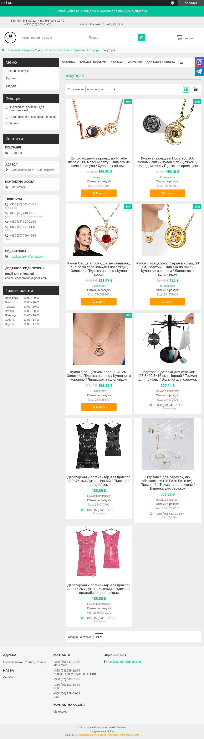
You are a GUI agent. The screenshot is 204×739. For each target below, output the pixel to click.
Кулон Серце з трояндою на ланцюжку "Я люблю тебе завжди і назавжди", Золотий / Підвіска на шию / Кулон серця (98, 269)
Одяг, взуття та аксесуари (52, 50)
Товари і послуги (93, 62)
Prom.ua (121, 727)
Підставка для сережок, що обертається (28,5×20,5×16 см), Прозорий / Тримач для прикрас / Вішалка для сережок (168, 482)
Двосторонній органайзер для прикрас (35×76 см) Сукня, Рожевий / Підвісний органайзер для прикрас (98, 589)
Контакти (135, 62)
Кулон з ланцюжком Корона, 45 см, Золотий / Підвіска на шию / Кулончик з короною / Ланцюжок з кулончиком (99, 375)
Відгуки (11, 86)
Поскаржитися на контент (91, 735)
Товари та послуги (19, 50)
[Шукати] (141, 37)
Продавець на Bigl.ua (102, 731)
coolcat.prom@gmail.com (27, 256)
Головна (68, 62)
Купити (101, 193)
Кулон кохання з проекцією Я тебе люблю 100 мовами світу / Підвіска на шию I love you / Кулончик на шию (99, 162)
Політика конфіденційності (123, 735)
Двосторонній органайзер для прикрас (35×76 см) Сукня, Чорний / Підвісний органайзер (98, 481)
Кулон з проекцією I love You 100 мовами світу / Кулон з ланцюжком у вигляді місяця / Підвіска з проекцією (167, 162)
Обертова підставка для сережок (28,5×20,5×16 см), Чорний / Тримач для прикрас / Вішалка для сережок (167, 375)
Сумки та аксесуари (86, 50)
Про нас (117, 62)
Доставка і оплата (161, 62)
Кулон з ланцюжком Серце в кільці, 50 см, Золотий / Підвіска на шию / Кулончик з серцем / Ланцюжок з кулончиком (167, 269)
